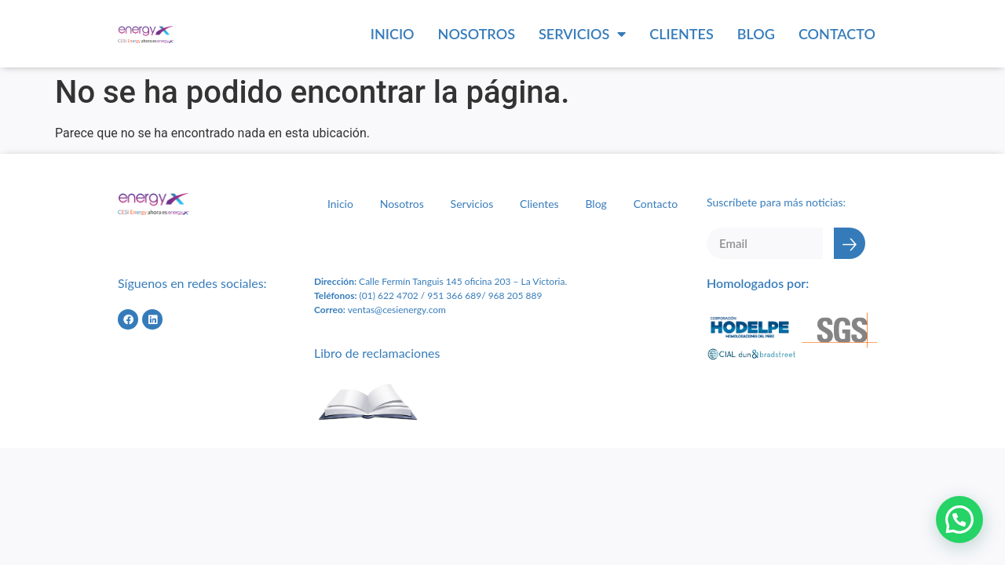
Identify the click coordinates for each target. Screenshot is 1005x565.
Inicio (393, 33)
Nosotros (476, 33)
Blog (756, 33)
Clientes (681, 33)
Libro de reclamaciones (377, 352)
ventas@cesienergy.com (397, 309)
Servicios (582, 34)
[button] (959, 519)
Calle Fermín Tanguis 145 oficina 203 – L (441, 281)
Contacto (837, 33)
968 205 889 (515, 295)
